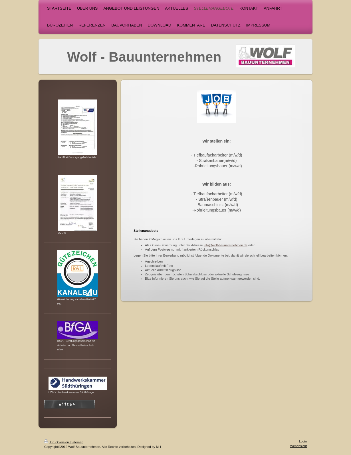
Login (303, 441)
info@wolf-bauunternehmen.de (225, 245)
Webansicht (298, 446)
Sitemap (77, 442)
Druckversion (57, 442)
